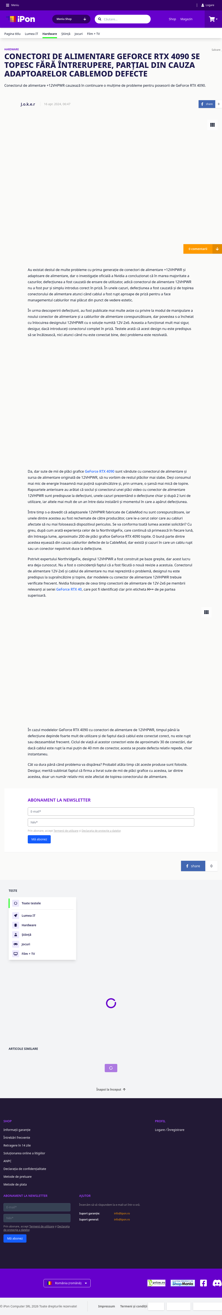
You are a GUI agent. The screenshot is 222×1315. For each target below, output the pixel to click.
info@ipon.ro (122, 1213)
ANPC (7, 1161)
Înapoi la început (111, 1089)
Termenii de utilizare (66, 831)
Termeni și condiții (133, 1306)
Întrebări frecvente (16, 1137)
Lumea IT (31, 34)
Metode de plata (15, 1184)
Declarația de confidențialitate (24, 1169)
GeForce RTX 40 (69, 589)
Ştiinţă (65, 34)
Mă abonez (39, 839)
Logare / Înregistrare (169, 1130)
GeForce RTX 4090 (100, 471)
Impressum (106, 1306)
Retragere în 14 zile (17, 1145)
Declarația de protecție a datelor (101, 831)
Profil (160, 1121)
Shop (172, 19)
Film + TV (93, 34)
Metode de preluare (17, 1177)
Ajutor (85, 1196)
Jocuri (79, 34)
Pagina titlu (12, 34)
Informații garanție (16, 1130)
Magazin (186, 19)
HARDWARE (11, 49)
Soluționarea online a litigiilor (24, 1153)
